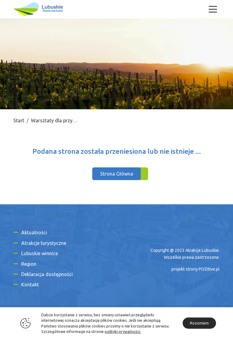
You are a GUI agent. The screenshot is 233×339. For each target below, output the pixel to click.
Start (18, 120)
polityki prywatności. (123, 331)
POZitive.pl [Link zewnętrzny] (209, 269)
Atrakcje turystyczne (43, 243)
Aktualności (34, 232)
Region (28, 264)
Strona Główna (116, 173)
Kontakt (30, 284)
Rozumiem (199, 323)
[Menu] (213, 9)
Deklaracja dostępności (47, 274)
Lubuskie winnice (39, 253)
